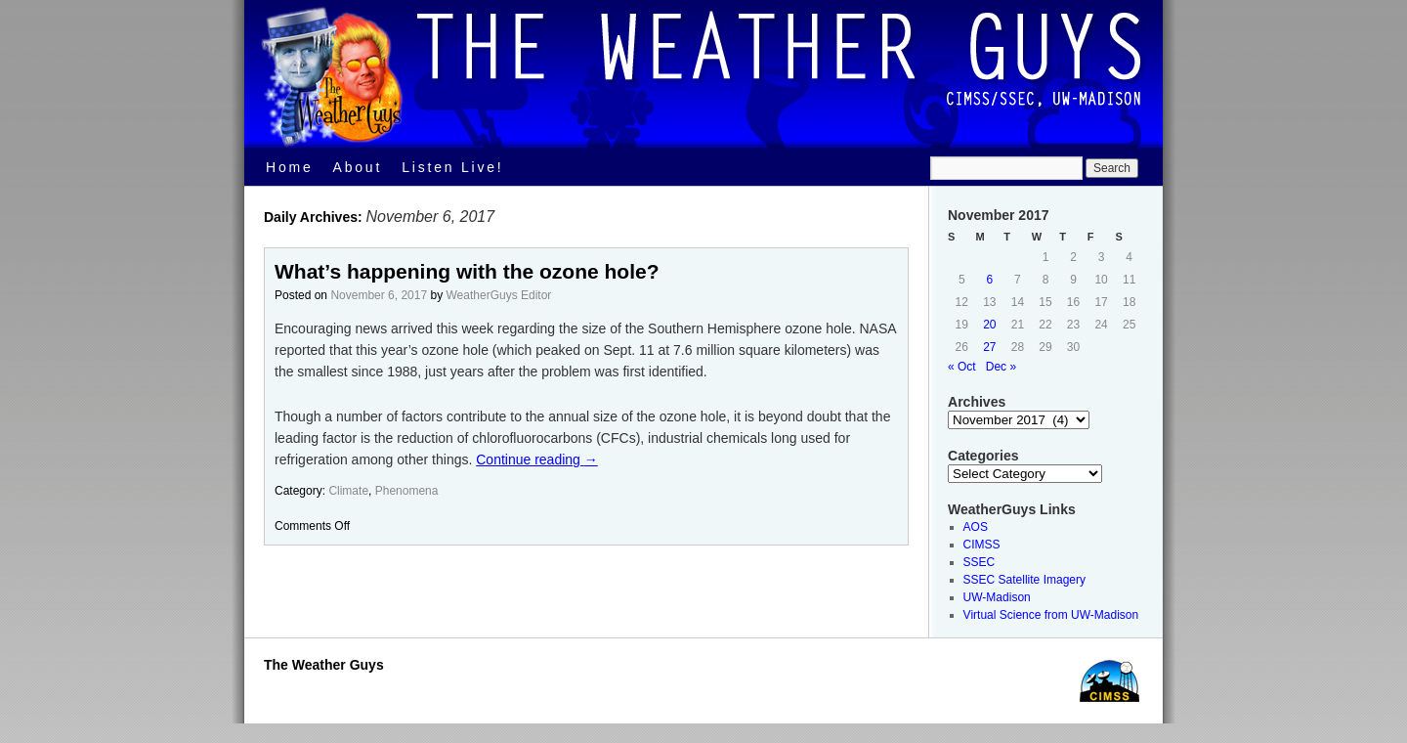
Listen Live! (452, 167)
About (358, 167)
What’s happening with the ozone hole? (467, 271)
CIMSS (982, 544)
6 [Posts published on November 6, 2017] (990, 279)
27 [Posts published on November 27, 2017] (989, 347)
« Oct (962, 366)
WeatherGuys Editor (499, 295)
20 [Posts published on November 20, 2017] (989, 324)
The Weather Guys (324, 665)
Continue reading (537, 459)
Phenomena (407, 491)
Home (290, 167)
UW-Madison (997, 597)
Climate (348, 491)
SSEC (979, 562)
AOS (975, 527)
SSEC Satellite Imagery (1024, 580)
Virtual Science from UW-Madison (1051, 615)
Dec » (1001, 366)
